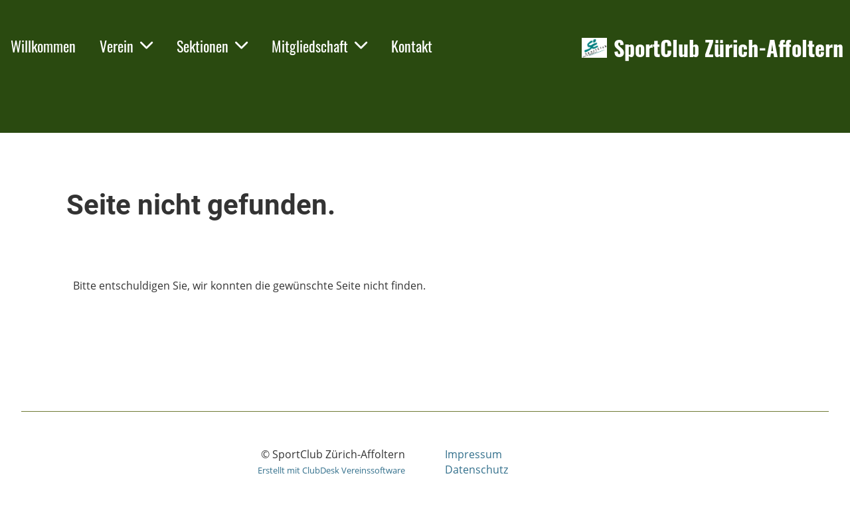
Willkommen (43, 45)
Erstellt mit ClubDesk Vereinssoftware (331, 470)
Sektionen (212, 45)
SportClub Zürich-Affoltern (728, 48)
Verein (126, 45)
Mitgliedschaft (319, 45)
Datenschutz (476, 469)
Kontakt (411, 45)
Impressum (473, 454)
